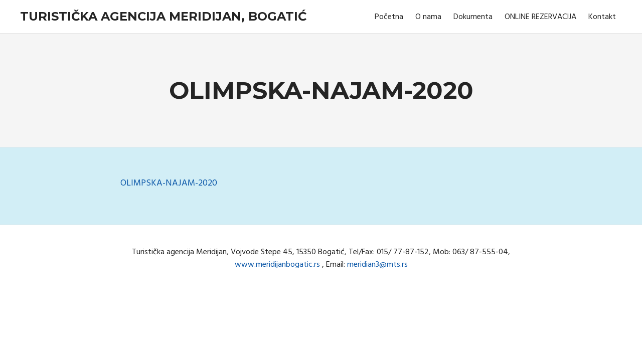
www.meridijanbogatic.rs (277, 264)
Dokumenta (473, 17)
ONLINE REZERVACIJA (540, 17)
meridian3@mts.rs (377, 264)
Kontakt (602, 17)
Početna (389, 17)
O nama (428, 17)
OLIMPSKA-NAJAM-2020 (168, 183)
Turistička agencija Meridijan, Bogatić (163, 16)
